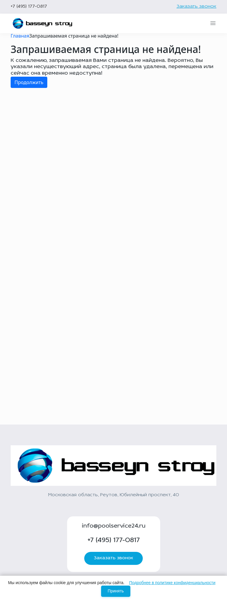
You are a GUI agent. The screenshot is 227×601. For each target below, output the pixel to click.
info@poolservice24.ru (113, 526)
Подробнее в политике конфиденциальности (172, 582)
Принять (116, 591)
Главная (20, 36)
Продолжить (28, 82)
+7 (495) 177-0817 (29, 6)
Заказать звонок (196, 6)
